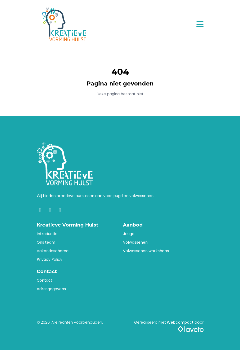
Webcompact (180, 322)
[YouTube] (60, 210)
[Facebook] (41, 210)
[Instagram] (51, 210)
